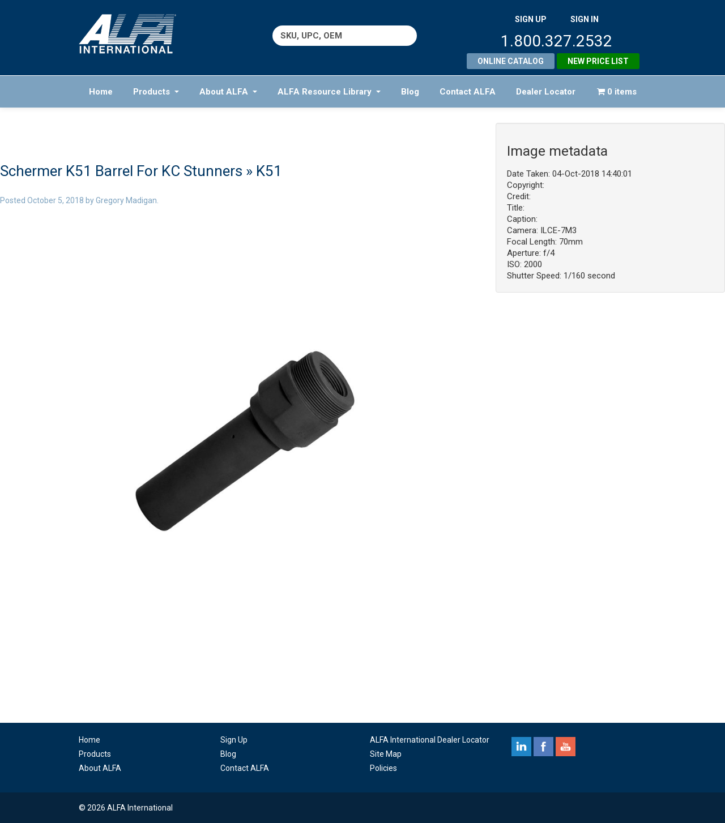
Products (156, 92)
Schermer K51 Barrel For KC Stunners (121, 170)
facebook (543, 746)
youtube (565, 746)
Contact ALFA (468, 92)
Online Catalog (510, 61)
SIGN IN (584, 19)
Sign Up (234, 739)
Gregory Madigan (126, 200)
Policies (383, 768)
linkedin (521, 746)
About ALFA (228, 92)
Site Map (386, 753)
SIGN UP (531, 19)
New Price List (598, 61)
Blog (410, 92)
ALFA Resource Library (329, 92)
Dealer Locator (545, 92)
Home (101, 92)
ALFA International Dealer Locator (429, 739)
